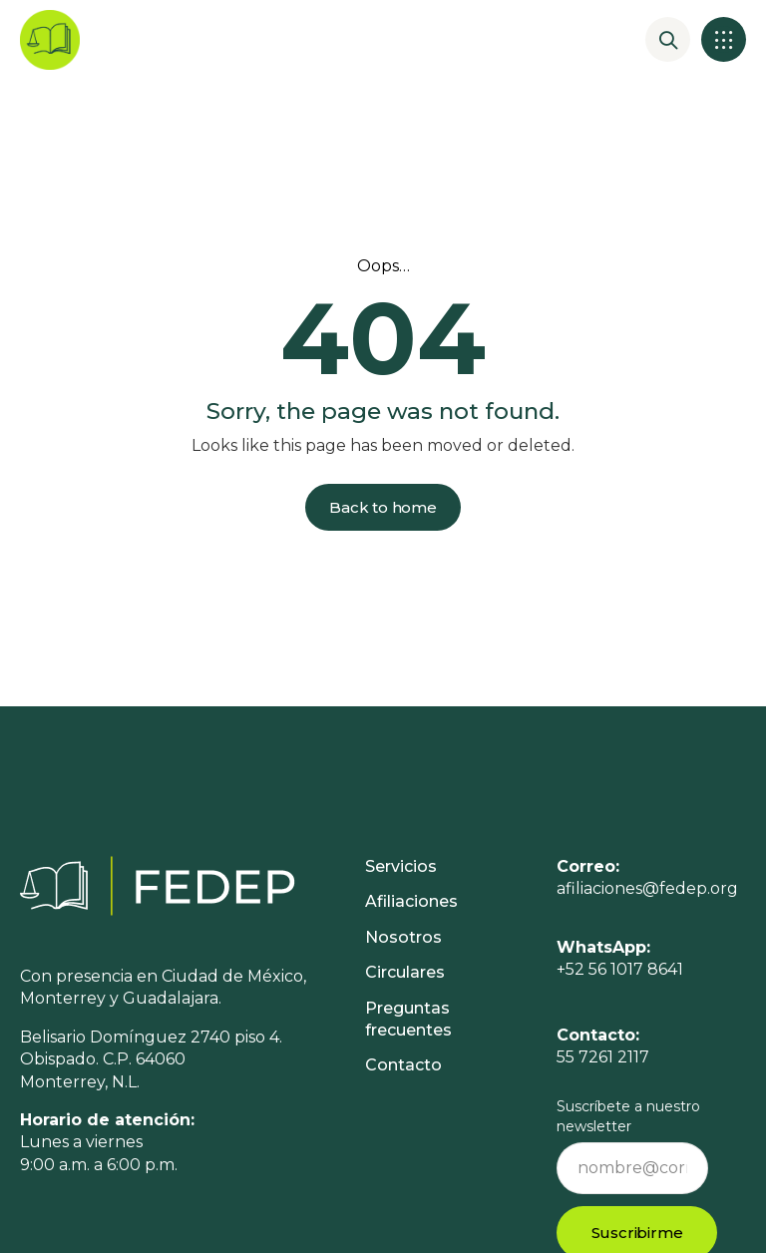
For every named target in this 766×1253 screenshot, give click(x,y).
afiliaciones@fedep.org (647, 888)
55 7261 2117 (603, 1065)
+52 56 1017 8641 (620, 969)
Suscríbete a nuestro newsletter (628, 1116)
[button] (723, 39)
